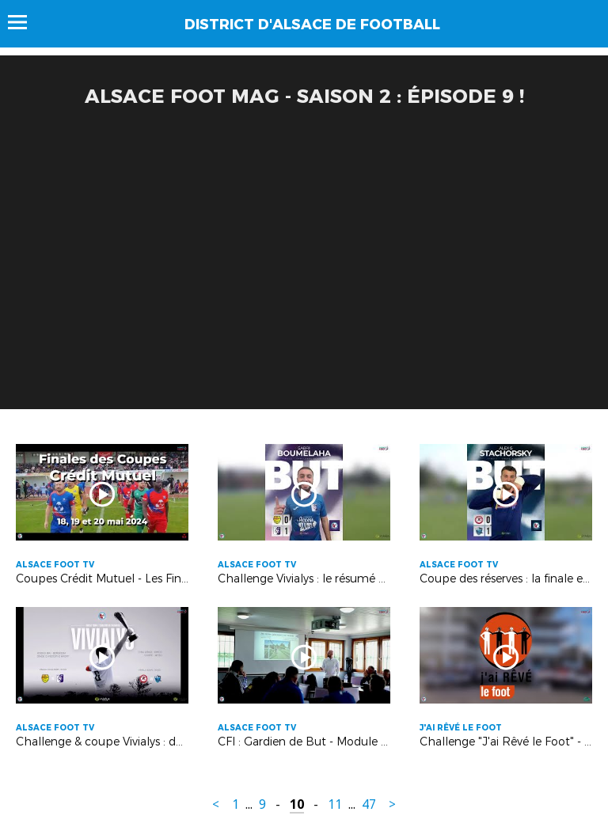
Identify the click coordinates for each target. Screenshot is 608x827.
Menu (25, 22)
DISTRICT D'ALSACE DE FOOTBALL (312, 24)
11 (335, 804)
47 (369, 804)
